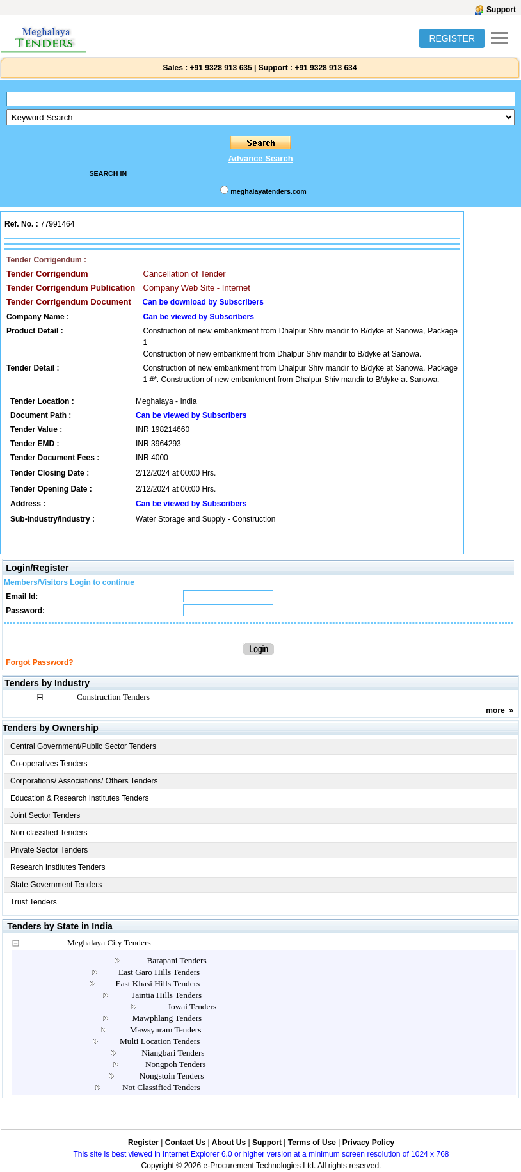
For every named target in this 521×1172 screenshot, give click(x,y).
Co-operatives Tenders (49, 763)
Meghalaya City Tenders (109, 942)
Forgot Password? (39, 662)
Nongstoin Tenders (172, 1075)
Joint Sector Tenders (45, 815)
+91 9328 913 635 (220, 67)
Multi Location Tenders (160, 1041)
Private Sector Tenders (49, 850)
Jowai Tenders (192, 1006)
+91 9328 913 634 (325, 67)
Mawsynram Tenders (166, 1029)
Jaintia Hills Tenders (167, 995)
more (495, 710)
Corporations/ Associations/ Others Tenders (84, 780)
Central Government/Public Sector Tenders (83, 746)
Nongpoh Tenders (175, 1064)
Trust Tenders (33, 901)
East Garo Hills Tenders (159, 972)
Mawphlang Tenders (167, 1018)
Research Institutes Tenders (58, 867)
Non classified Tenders (49, 832)
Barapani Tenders (176, 960)
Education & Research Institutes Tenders (79, 798)
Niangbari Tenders (172, 1052)
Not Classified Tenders (161, 1087)
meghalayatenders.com (268, 191)
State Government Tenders (56, 884)
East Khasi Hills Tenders (158, 983)
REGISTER (452, 38)
